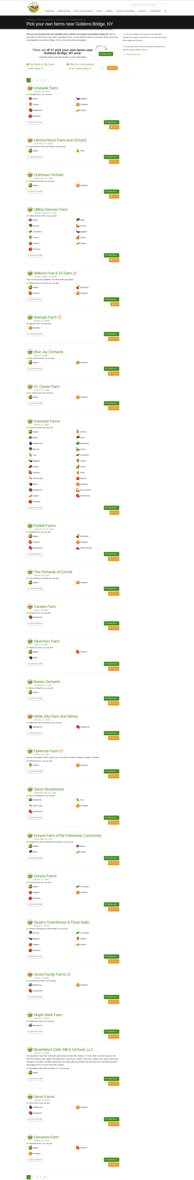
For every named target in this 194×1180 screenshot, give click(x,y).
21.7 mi (114, 703)
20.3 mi (114, 593)
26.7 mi (114, 1036)
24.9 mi (114, 863)
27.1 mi (114, 1083)
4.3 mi (114, 162)
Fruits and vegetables (83, 11)
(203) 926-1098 (35, 1079)
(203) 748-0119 (35, 369)
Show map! (105, 54)
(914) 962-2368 (35, 255)
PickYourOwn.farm (133, 54)
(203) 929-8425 (35, 997)
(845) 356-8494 (35, 858)
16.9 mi (114, 408)
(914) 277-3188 (35, 191)
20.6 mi (114, 628)
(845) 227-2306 (35, 698)
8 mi (115, 304)
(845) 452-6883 (35, 818)
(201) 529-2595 (35, 1119)
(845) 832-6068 (35, 771)
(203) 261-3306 (35, 664)
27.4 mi (114, 1124)
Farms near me (63, 11)
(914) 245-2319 (35, 122)
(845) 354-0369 (35, 589)
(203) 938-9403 (35, 334)
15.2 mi (114, 339)
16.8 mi (114, 373)
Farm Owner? (155, 11)
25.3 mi (114, 909)
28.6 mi (114, 1164)
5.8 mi (114, 260)
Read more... (111, 122)
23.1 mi (114, 776)
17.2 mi (114, 559)
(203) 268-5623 (35, 623)
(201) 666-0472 (35, 1160)
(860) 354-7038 (35, 1031)
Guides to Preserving (125, 11)
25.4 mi (114, 961)
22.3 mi (114, 738)
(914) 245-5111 (35, 299)
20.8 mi (114, 669)
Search (112, 68)
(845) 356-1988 (35, 904)
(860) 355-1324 (35, 956)
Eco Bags (142, 11)
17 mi (114, 512)
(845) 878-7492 (35, 508)
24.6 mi (114, 822)
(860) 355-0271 (35, 733)
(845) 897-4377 (35, 554)
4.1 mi (114, 127)
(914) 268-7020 (35, 403)
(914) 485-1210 (35, 157)
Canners (109, 11)
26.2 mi (114, 1002)
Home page (49, 11)
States (99, 11)
